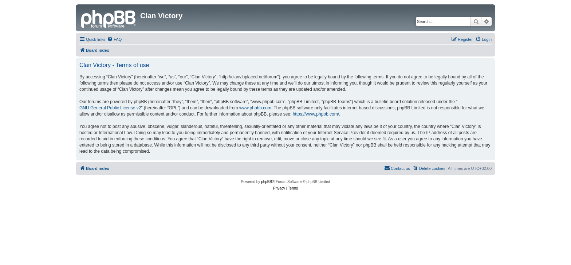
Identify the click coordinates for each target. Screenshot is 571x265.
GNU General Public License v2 (110, 107)
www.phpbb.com (255, 107)
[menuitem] (114, 39)
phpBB (266, 182)
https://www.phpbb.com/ (316, 114)
